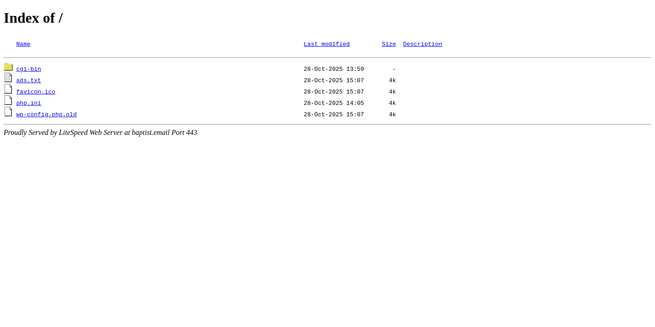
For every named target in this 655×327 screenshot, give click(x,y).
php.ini (28, 104)
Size (389, 44)
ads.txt (28, 81)
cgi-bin (28, 70)
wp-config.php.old (46, 115)
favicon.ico (35, 93)
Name (23, 44)
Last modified (327, 44)
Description (422, 44)
